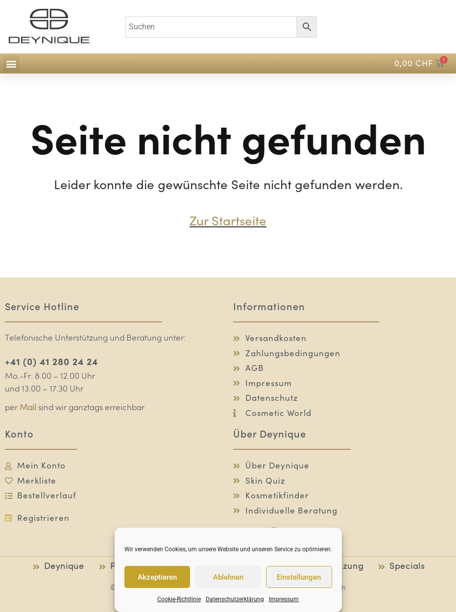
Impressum (284, 599)
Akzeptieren (157, 577)
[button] (11, 63)
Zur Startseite (228, 221)
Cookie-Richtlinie (179, 599)
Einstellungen (299, 577)
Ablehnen (228, 577)
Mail (28, 408)
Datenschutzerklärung (235, 599)
